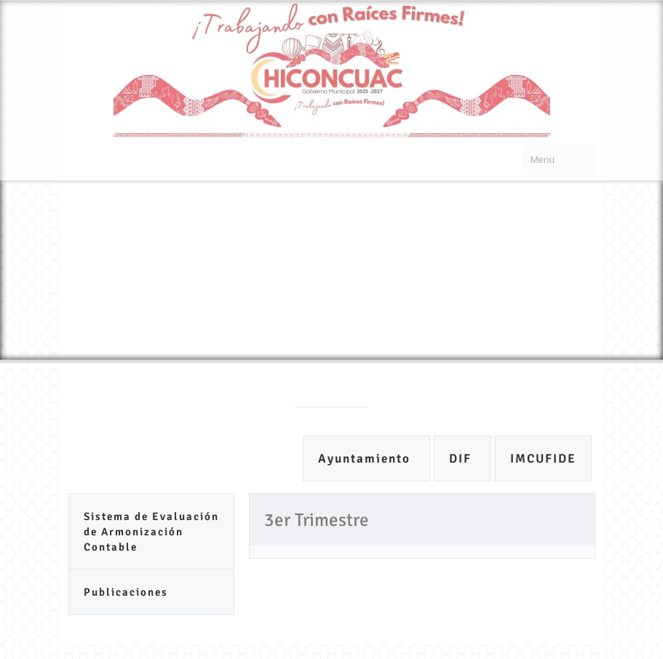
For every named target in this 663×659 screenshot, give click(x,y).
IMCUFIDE (543, 458)
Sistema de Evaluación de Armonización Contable (151, 532)
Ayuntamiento (366, 458)
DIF (462, 458)
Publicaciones (126, 592)
